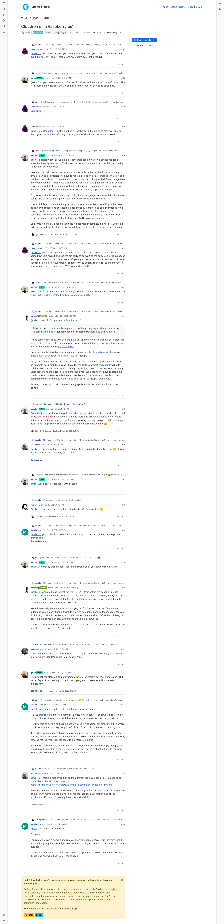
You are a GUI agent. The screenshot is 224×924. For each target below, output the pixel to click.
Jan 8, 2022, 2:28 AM (61, 672)
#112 (123, 248)
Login (38, 915)
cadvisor (103, 364)
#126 (123, 824)
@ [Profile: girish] (35, 111)
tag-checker (117, 343)
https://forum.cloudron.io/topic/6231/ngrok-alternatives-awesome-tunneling (71, 784)
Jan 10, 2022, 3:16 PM (56, 705)
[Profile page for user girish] (24, 80)
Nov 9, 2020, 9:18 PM (55, 49)
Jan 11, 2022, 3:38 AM (53, 773)
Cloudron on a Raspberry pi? (65, 320)
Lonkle (34, 49)
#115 (123, 409)
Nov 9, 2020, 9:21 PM (61, 78)
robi (32, 445)
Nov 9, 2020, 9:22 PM (55, 107)
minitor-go (93, 343)
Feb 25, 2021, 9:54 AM (64, 409)
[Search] (3, 32)
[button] (3, 915)
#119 (123, 530)
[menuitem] (220, 3)
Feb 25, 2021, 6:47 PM (66, 587)
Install (199, 6)
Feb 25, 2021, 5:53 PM (57, 530)
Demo (182, 6)
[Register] (220, 9)
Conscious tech (37, 460)
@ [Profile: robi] (34, 483)
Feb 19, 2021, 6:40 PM (55, 126)
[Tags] (3, 15)
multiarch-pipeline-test (97, 352)
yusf (33, 505)
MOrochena (36, 649)
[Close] (121, 880)
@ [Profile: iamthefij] (36, 413)
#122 (123, 649)
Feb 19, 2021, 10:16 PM (64, 155)
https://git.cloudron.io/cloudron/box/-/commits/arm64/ (60, 295)
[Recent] (3, 9)
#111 (123, 155)
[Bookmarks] (3, 26)
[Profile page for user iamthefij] (24, 318)
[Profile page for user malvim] (24, 532)
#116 (123, 445)
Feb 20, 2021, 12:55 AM (56, 248)
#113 (123, 287)
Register (29, 915)
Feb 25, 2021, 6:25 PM (64, 562)
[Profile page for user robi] (24, 446)
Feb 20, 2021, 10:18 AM (64, 287)
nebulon (38, 44)
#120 (123, 562)
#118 (123, 505)
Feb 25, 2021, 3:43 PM (64, 479)
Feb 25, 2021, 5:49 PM (54, 505)
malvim (34, 530)
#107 (123, 49)
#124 (123, 705)
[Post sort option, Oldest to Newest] (144, 45)
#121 (123, 587)
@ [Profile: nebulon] (36, 53)
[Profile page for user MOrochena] (24, 651)
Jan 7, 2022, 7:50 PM (59, 649)
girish (33, 78)
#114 (123, 316)
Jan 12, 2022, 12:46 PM (57, 824)
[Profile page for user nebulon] (24, 157)
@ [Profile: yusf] (34, 566)
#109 (123, 107)
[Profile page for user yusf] (24, 506)
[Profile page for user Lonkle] (24, 51)
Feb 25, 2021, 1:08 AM (66, 316)
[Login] (220, 3)
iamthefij (35, 316)
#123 (123, 672)
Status (174, 6)
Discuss (38, 33)
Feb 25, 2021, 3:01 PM (53, 445)
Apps (165, 6)
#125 (123, 773)
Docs (190, 6)
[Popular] (3, 20)
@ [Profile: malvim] (47, 44)
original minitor (66, 346)
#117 (123, 479)
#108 (123, 78)
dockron (105, 343)
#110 (123, 126)
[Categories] (3, 3)
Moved (26, 33)
